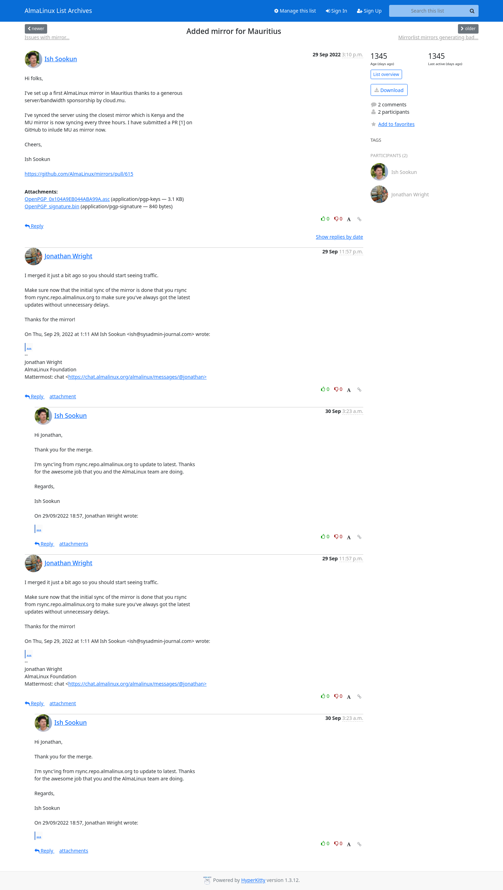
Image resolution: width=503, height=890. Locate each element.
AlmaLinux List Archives (58, 11)
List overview (386, 74)
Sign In (336, 10)
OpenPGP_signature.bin (52, 206)
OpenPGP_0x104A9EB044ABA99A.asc (67, 199)
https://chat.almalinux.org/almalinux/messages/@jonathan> (137, 376)
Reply (34, 226)
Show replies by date (339, 236)
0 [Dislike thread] (338, 218)
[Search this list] (427, 11)
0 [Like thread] (325, 218)
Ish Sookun (61, 59)
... (29, 347)
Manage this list (295, 10)
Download (388, 90)
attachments (73, 543)
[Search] (472, 11)
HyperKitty (253, 880)
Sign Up (369, 10)
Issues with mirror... (47, 37)
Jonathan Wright (69, 256)
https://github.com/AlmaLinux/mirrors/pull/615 (79, 173)
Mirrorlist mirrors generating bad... (438, 37)
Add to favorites (393, 124)
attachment (63, 396)
